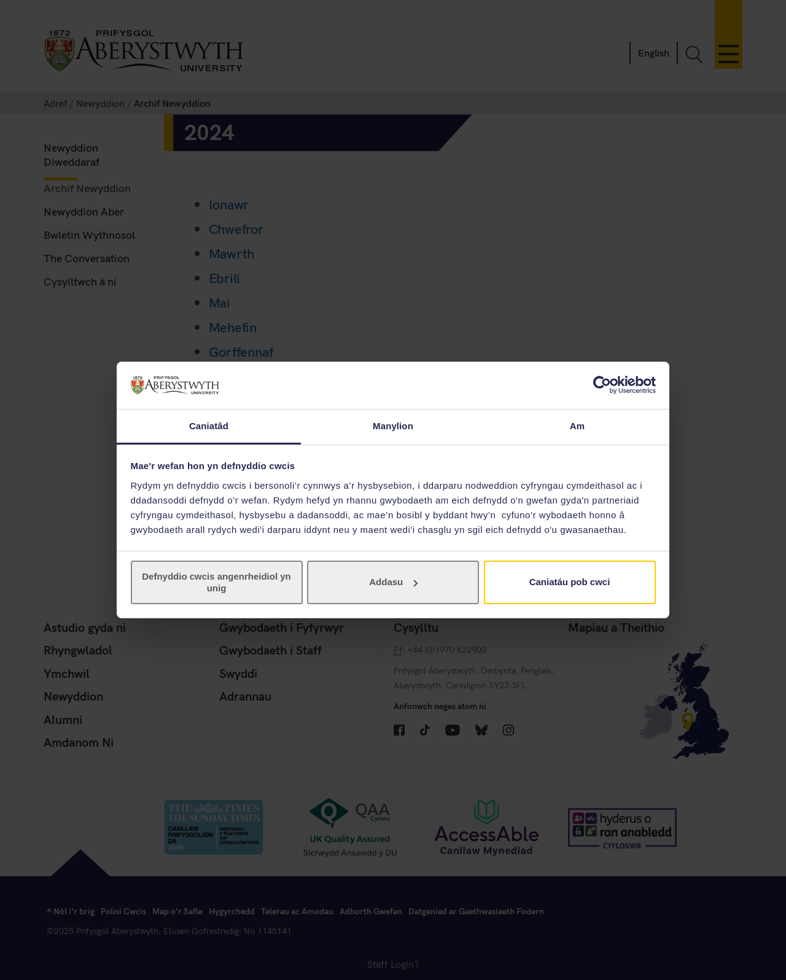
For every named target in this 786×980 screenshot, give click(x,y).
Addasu (393, 582)
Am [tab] (577, 426)
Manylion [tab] (393, 426)
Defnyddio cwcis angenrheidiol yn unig (216, 582)
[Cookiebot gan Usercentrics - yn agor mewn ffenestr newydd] (602, 385)
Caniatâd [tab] (208, 426)
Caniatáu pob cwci (569, 582)
